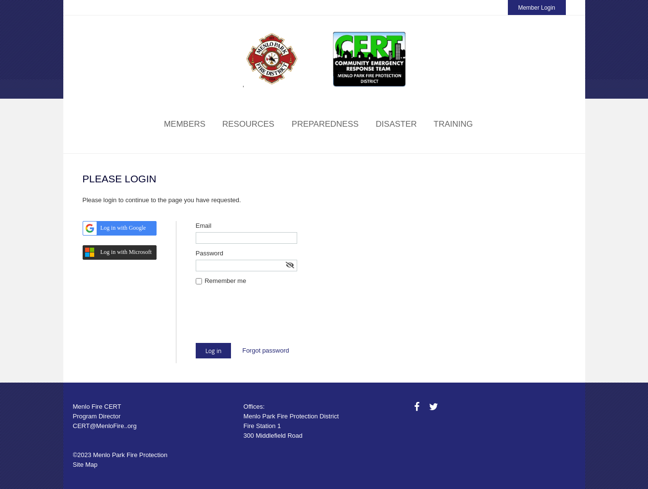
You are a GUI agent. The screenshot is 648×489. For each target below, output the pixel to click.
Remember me (225, 280)
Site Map (85, 464)
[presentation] (269, 319)
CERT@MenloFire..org (105, 426)
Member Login (536, 7)
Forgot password (265, 350)
